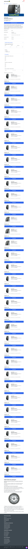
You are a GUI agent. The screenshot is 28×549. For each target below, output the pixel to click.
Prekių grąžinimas (6, 520)
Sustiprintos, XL (8, 51)
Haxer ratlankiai (6, 531)
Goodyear (10, 3)
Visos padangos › (6, 528)
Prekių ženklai (6, 543)
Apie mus (5, 517)
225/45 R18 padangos (7, 527)
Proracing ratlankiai (6, 532)
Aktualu (5, 521)
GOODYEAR (14, 75)
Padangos (7, 3)
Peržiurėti (14, 83)
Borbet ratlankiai (6, 533)
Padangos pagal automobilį (14, 42)
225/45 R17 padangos (7, 526)
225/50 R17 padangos (7, 525)
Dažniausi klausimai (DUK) (7, 518)
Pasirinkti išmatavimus (14, 22)
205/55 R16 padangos (7, 524)
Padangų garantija (6, 519)
